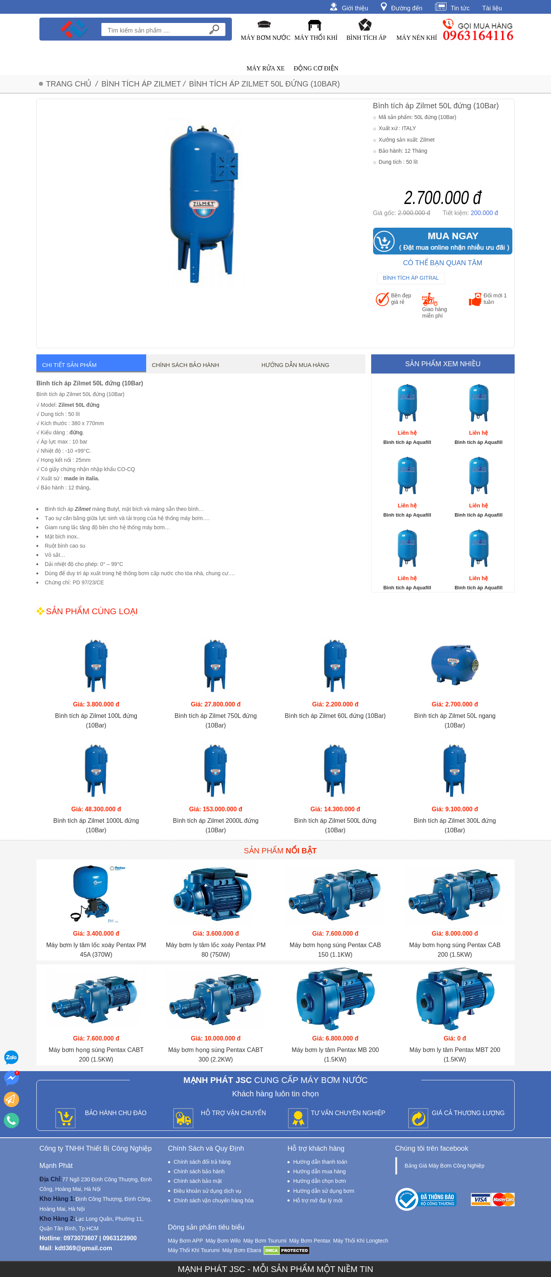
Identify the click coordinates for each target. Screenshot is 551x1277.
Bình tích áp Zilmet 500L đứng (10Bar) (335, 825)
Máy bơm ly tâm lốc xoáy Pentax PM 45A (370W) (96, 950)
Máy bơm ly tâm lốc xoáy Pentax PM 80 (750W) (216, 950)
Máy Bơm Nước (265, 37)
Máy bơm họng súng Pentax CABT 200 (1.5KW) (96, 1055)
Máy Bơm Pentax (310, 1241)
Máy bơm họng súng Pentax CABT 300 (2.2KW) (215, 1055)
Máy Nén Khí (416, 37)
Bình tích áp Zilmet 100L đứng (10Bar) (96, 721)
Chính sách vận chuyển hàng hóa (214, 1200)
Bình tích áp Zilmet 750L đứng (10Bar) (215, 721)
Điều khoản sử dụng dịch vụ (208, 1191)
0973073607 (81, 1238)
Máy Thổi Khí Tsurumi (194, 1250)
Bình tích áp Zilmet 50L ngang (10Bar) (455, 721)
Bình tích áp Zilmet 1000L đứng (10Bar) (96, 825)
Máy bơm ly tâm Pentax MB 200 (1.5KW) (335, 1055)
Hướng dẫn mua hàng (295, 365)
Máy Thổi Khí (316, 37)
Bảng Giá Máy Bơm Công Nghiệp (445, 1166)
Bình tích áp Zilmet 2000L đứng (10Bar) (216, 825)
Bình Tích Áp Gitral (411, 278)
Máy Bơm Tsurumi (265, 1241)
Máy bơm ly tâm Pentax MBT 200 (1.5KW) (454, 1055)
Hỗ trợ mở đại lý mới (317, 1200)
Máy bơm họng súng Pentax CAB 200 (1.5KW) (454, 950)
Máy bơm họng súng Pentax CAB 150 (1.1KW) (335, 950)
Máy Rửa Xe (265, 68)
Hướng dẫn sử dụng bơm (323, 1191)
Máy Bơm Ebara (241, 1250)
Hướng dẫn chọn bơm (319, 1181)
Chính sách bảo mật (198, 1181)
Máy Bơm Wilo (222, 1241)
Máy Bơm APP (185, 1241)
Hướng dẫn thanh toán (320, 1162)
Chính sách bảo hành (185, 365)
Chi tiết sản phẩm (69, 365)
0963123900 (120, 1238)
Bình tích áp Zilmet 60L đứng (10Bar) (335, 716)
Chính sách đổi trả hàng (202, 1162)
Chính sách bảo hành (199, 1171)
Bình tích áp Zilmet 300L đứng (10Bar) (455, 825)
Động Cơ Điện (315, 68)
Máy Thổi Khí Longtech (360, 1241)
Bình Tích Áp (366, 37)
